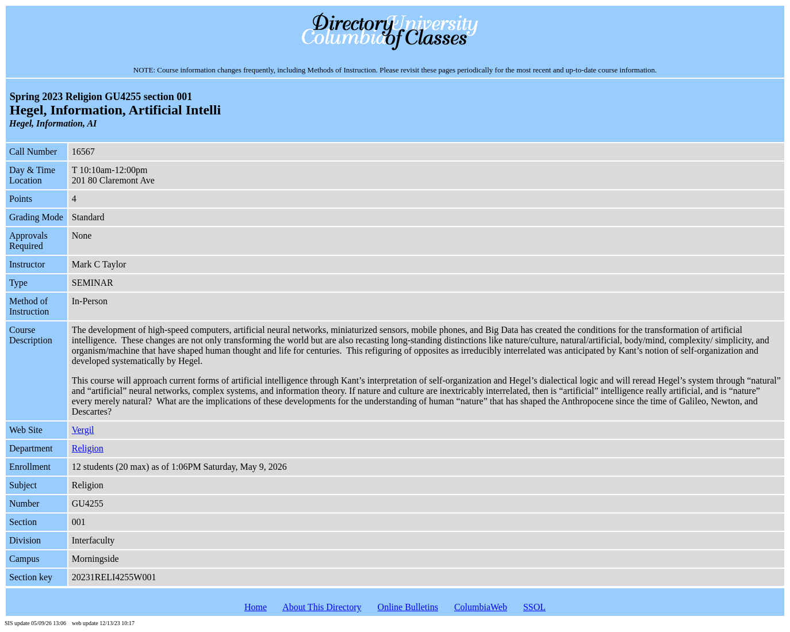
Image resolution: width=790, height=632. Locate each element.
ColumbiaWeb (480, 607)
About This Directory (321, 607)
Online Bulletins (408, 607)
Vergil (83, 430)
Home (255, 607)
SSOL (534, 607)
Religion (87, 448)
